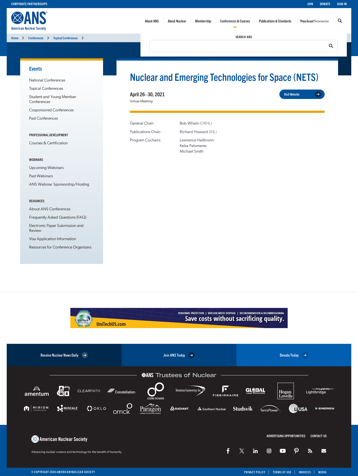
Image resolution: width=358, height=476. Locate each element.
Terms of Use (282, 472)
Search (340, 21)
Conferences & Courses (235, 21)
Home (14, 38)
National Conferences (47, 79)
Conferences (35, 38)
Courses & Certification (48, 142)
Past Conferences (43, 118)
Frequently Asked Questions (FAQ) (57, 216)
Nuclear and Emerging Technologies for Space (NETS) (224, 76)
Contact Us (319, 436)
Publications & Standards (275, 21)
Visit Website (302, 94)
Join (310, 4)
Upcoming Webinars (46, 167)
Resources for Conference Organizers (60, 246)
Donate (325, 4)
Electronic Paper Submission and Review (56, 228)
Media (322, 472)
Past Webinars (41, 175)
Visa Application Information (52, 238)
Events (35, 68)
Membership (203, 21)
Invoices (305, 472)
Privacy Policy (254, 472)
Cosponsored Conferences (51, 109)
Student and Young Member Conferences (52, 99)
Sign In (342, 4)
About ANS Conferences (49, 208)
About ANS (152, 21)
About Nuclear (177, 21)
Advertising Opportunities (286, 436)
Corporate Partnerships (29, 4)
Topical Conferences (65, 38)
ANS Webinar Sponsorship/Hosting (59, 183)
